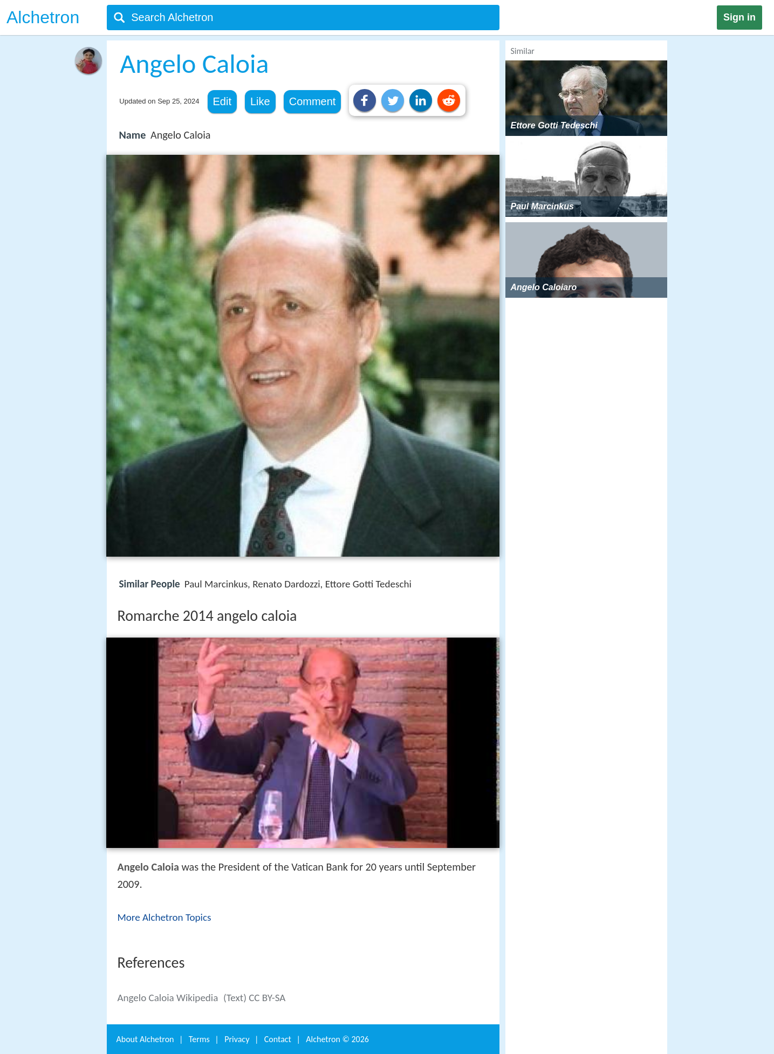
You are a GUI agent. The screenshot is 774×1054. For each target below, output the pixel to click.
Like (260, 101)
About (145, 1039)
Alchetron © (337, 1039)
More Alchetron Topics (164, 917)
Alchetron (42, 17)
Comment (312, 101)
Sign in (739, 17)
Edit (222, 101)
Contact (277, 1039)
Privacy (236, 1039)
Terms (199, 1039)
